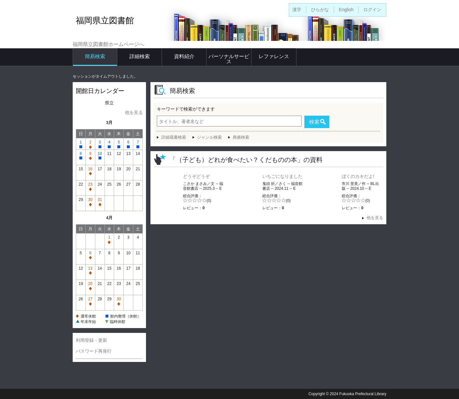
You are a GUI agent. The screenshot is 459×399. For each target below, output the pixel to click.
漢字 (296, 9)
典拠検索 (241, 137)
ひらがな (320, 9)
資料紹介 (184, 56)
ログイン (372, 9)
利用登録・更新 (91, 340)
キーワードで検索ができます (186, 108)
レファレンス (274, 56)
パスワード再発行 (94, 351)
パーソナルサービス (228, 59)
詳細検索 (139, 56)
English (346, 9)
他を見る (134, 112)
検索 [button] (314, 122)
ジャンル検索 (209, 137)
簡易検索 (95, 56)
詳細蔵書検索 (173, 137)
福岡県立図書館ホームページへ (108, 44)
